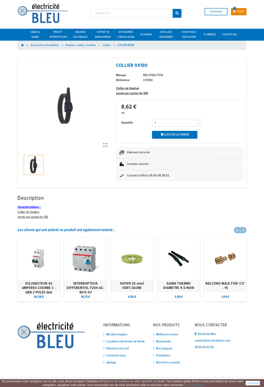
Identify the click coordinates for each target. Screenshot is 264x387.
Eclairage (146, 34)
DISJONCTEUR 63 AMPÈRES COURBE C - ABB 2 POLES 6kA (39, 288)
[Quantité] (174, 123)
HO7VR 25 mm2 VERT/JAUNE (132, 286)
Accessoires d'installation (126, 34)
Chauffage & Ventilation (189, 34)
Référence (123, 80)
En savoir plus (194, 385)
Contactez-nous (116, 355)
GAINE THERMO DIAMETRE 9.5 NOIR (178, 286)
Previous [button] (237, 230)
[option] (38, 269)
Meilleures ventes (167, 334)
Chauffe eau (229, 34)
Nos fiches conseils (168, 362)
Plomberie (210, 34)
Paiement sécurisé (117, 348)
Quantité (127, 123)
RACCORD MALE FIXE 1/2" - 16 (225, 286)
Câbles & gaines (35, 34)
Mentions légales (116, 334)
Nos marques (164, 348)
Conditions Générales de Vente (125, 341)
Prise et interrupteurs (58, 34)
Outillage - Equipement (166, 34)
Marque (121, 75)
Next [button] (243, 230)
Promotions (163, 355)
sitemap (111, 362)
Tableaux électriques (80, 34)
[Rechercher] (136, 13)
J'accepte (253, 383)
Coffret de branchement (103, 34)
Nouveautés (163, 341)
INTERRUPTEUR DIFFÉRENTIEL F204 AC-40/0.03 (85, 288)
